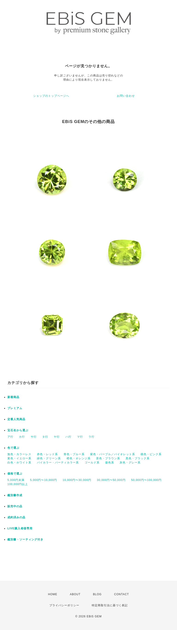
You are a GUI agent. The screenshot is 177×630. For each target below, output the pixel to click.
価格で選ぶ (14, 473)
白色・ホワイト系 (19, 462)
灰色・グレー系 (130, 462)
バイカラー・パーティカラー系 (58, 462)
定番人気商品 (16, 419)
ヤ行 (57, 436)
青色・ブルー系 (74, 454)
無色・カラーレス (19, 454)
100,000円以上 (17, 484)
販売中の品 (14, 506)
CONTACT (121, 594)
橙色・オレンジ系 (79, 458)
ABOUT (75, 594)
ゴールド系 (92, 462)
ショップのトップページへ (51, 95)
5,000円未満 (15, 480)
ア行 (10, 436)
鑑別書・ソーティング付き (25, 539)
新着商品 (13, 397)
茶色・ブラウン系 (108, 458)
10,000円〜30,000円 (76, 480)
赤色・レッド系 (47, 454)
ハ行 (68, 436)
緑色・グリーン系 (49, 458)
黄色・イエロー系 (19, 458)
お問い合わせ (126, 95)
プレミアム (14, 408)
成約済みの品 (16, 517)
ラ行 (91, 436)
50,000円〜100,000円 (146, 480)
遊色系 (109, 462)
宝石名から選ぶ (17, 430)
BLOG (97, 594)
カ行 (22, 436)
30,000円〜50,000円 (111, 480)
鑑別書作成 (14, 495)
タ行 (45, 436)
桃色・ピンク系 (151, 454)
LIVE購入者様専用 (19, 528)
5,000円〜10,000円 (43, 480)
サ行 (34, 436)
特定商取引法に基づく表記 (110, 605)
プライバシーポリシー (64, 605)
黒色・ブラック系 (138, 458)
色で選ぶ (13, 447)
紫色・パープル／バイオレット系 (112, 454)
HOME (52, 594)
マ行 (80, 436)
